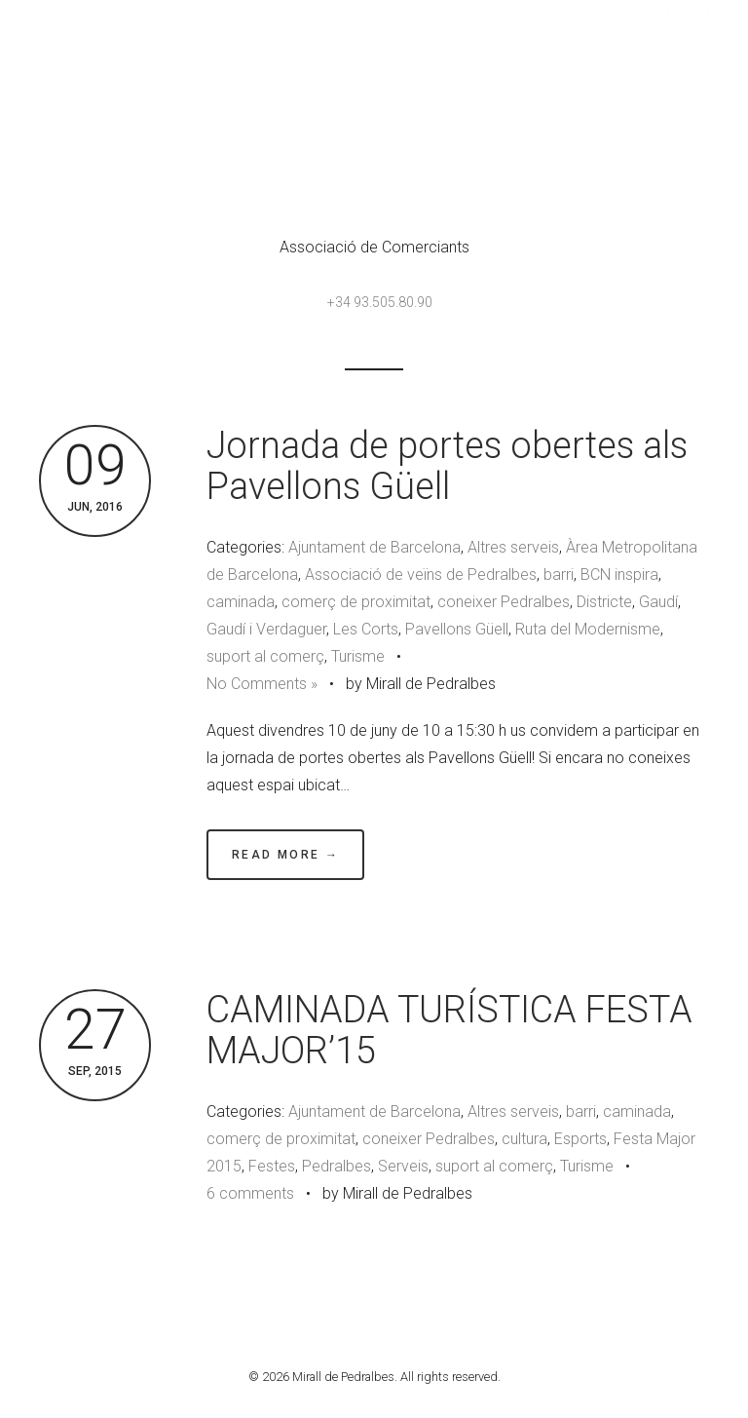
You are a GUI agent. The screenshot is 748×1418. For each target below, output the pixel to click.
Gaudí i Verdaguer (266, 629)
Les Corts (365, 629)
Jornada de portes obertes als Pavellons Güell (447, 466)
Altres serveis (513, 547)
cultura (524, 1139)
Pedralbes (336, 1166)
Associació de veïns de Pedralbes (421, 574)
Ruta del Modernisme (587, 629)
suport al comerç (265, 656)
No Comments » (262, 683)
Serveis (403, 1166)
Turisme (358, 656)
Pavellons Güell (456, 629)
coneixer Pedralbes (503, 602)
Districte (604, 602)
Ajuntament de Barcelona (374, 547)
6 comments (250, 1193)
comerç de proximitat (355, 602)
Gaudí (658, 602)
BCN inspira (619, 574)
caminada (240, 602)
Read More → (285, 855)
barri (558, 574)
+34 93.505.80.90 (379, 302)
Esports (580, 1139)
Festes (271, 1166)
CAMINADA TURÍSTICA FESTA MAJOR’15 (449, 1030)
